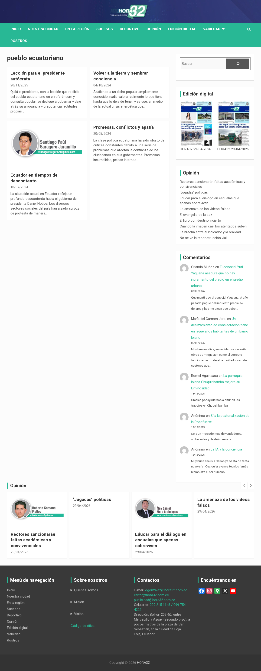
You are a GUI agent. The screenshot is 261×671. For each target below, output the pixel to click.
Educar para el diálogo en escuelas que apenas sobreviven (160, 540)
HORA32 (143, 663)
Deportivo (130, 29)
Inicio (15, 29)
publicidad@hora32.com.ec (154, 600)
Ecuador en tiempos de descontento (34, 178)
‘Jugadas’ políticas (194, 192)
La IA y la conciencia (226, 449)
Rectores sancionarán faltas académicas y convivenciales (33, 540)
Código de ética (83, 626)
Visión (79, 614)
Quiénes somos (86, 590)
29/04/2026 (19, 552)
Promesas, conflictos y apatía (123, 127)
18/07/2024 (19, 187)
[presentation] (244, 485)
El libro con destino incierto (200, 220)
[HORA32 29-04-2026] (196, 123)
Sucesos (104, 29)
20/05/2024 (102, 133)
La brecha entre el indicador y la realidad (210, 232)
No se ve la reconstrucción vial (203, 238)
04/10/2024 (102, 85)
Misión (79, 602)
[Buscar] (237, 64)
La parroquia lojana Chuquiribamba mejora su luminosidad (216, 382)
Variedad (211, 29)
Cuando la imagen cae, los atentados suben (213, 226)
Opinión (154, 29)
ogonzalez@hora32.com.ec (166, 590)
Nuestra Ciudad (43, 29)
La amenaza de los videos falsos (205, 209)
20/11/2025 (19, 85)
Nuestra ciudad (18, 596)
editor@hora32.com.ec (151, 595)
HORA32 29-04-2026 (195, 149)
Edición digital (182, 29)
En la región (77, 29)
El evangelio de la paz (196, 215)
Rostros (18, 41)
